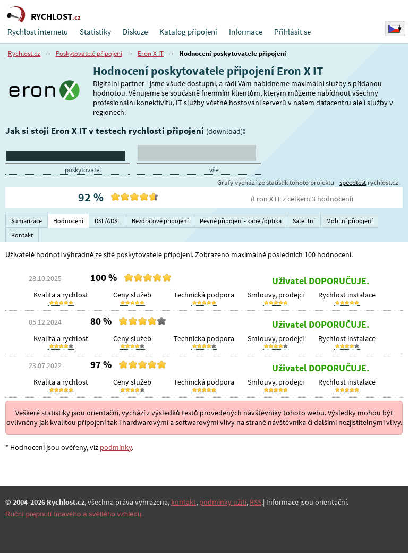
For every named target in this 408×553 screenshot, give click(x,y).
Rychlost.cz (24, 53)
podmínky (116, 447)
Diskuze (135, 32)
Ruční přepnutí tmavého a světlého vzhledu (73, 514)
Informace (245, 32)
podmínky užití (222, 502)
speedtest (352, 182)
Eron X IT (151, 53)
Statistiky (95, 32)
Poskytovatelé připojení (89, 53)
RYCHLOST (56, 16)
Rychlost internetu (37, 32)
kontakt (183, 502)
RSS (255, 502)
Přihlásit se (292, 32)
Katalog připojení (188, 32)
